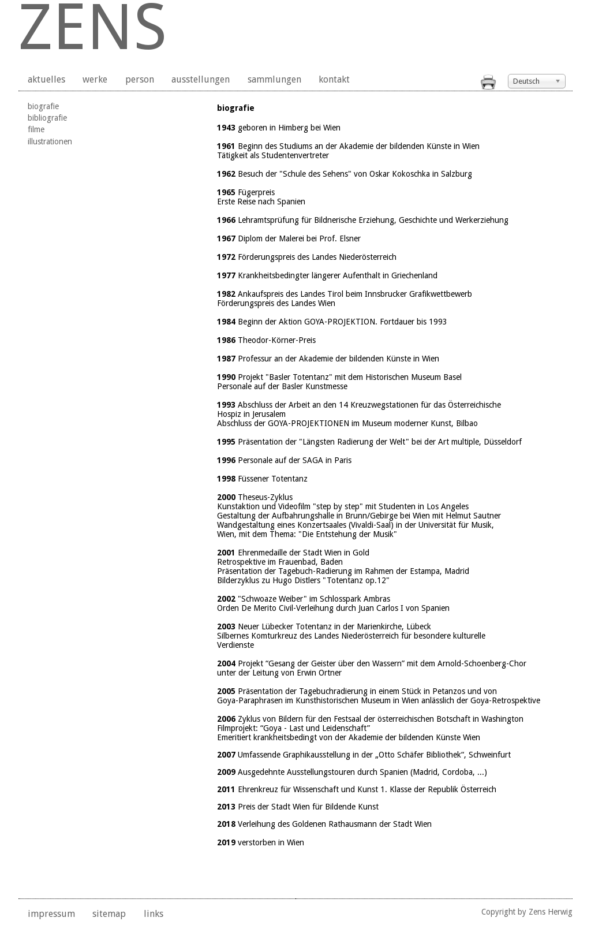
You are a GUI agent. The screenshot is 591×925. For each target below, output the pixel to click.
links (153, 913)
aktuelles (46, 79)
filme (36, 129)
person (139, 79)
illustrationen (50, 141)
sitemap (109, 913)
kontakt (334, 79)
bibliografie (47, 117)
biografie (43, 106)
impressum (51, 913)
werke (95, 79)
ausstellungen (200, 79)
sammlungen (274, 79)
